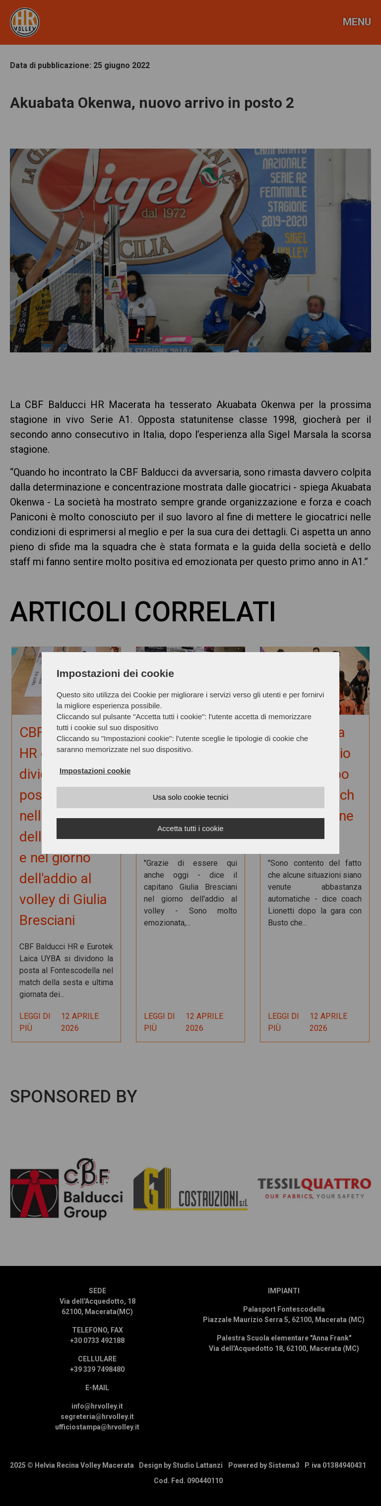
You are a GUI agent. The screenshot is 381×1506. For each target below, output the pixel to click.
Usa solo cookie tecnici (191, 797)
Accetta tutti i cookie (190, 828)
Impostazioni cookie (95, 770)
